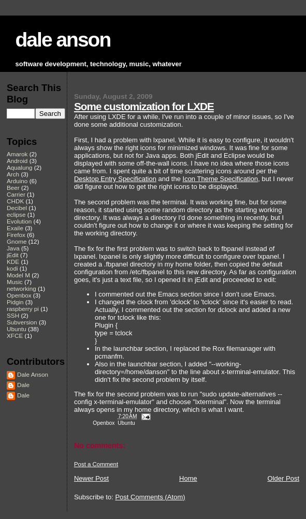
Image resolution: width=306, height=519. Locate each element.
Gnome (16, 241)
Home (188, 478)
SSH (13, 315)
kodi (12, 268)
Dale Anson (32, 374)
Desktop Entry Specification (115, 179)
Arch (13, 174)
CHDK (15, 201)
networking (21, 288)
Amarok (17, 154)
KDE (13, 261)
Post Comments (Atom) (150, 497)
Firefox (16, 234)
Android (17, 160)
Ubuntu (126, 423)
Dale (23, 384)
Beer (13, 187)
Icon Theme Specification (220, 179)
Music (15, 281)
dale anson (63, 39)
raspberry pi (23, 308)
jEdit (13, 254)
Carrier (16, 194)
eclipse (16, 214)
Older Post (283, 478)
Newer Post (91, 478)
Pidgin (15, 302)
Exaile (15, 228)
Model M (18, 275)
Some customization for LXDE (144, 106)
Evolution (19, 221)
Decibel (17, 207)
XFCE (15, 335)
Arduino (17, 180)
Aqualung (20, 167)
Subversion (22, 322)
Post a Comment (96, 464)
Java (13, 248)
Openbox (103, 423)
